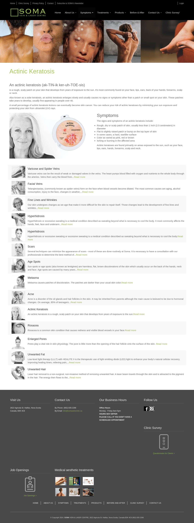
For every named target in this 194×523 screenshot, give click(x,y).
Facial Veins (35, 183)
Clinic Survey (23, 3)
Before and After (116, 503)
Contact (50, 3)
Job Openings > (30, 496)
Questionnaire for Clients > (164, 453)
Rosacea (33, 325)
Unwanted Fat (36, 354)
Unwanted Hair (37, 369)
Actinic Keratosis (38, 309)
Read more (79, 177)
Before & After (137, 12)
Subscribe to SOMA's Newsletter (70, 3)
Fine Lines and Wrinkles (42, 199)
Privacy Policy (38, 3)
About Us (70, 12)
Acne (31, 294)
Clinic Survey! (173, 12)
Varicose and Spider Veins (44, 168)
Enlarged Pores (37, 339)
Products (120, 12)
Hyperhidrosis (36, 216)
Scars (31, 246)
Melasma (33, 277)
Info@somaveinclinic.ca (72, 411)
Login (181, 3)
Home (12, 3)
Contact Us (155, 12)
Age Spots (34, 261)
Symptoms (86, 12)
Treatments (104, 12)
